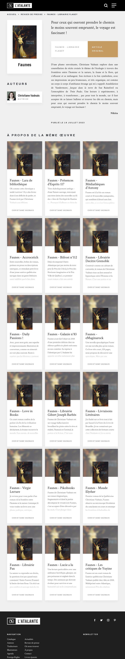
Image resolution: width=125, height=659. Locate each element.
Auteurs (10, 642)
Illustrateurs (12, 650)
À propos (29, 650)
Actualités (29, 639)
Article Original (98, 49)
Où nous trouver (32, 646)
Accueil (12, 14)
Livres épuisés (31, 657)
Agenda (10, 653)
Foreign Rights (13, 657)
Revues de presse (32, 14)
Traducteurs (12, 646)
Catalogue (11, 639)
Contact (28, 653)
